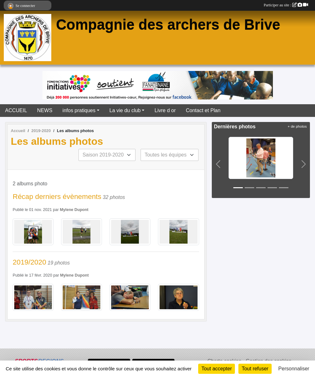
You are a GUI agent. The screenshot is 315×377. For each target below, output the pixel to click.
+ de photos (297, 126)
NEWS (44, 110)
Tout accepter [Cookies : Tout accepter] (216, 368)
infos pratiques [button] (78, 110)
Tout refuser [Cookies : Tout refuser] (255, 368)
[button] (218, 164)
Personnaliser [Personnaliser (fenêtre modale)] (293, 368)
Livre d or (165, 110)
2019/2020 (29, 262)
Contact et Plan (203, 110)
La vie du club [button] (125, 110)
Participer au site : (286, 5)
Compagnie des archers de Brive (168, 24)
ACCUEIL (16, 110)
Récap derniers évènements (57, 197)
